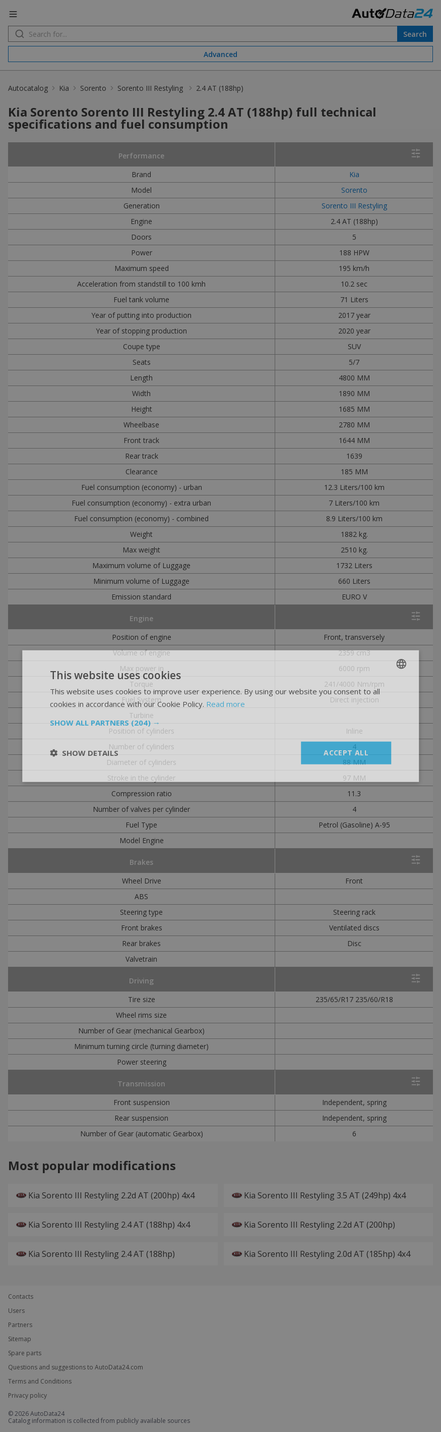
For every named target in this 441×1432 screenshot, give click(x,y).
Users (16, 1311)
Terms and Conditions (40, 1382)
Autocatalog (28, 88)
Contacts (20, 1297)
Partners (20, 1325)
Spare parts (24, 1353)
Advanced (220, 54)
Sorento (93, 88)
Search (415, 34)
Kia (64, 88)
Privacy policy (27, 1396)
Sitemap (19, 1339)
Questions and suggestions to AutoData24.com (75, 1367)
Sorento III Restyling (151, 88)
